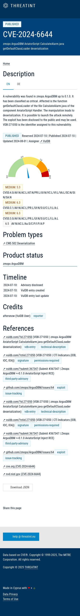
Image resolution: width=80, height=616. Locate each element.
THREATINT (31, 567)
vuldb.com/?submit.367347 (22, 369)
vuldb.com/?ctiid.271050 (20, 355)
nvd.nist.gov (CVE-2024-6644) (23, 474)
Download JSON (17, 487)
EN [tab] (8, 84)
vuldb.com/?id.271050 (19, 337)
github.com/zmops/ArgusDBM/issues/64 (30, 387)
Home (6, 63)
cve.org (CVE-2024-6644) (20, 466)
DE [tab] (18, 84)
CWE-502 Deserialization (20, 243)
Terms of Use (10, 599)
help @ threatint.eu (20, 536)
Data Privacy (10, 594)
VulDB (46, 141)
